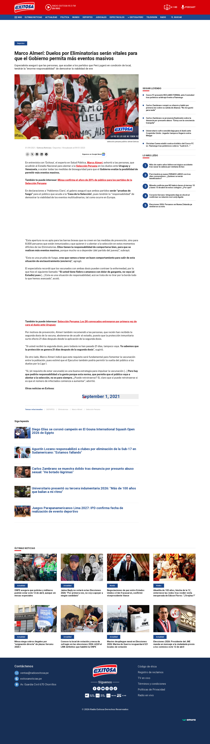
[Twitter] (99, 688)
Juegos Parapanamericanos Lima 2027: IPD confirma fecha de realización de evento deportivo (77, 509)
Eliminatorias (63, 409)
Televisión (151, 17)
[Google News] (111, 688)
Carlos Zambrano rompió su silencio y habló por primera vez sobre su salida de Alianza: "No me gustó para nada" (169, 107)
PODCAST (190, 7)
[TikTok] (115, 688)
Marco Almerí (77, 409)
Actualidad (51, 17)
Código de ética (147, 666)
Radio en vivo (146, 695)
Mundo (75, 17)
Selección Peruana (93, 409)
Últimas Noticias (33, 17)
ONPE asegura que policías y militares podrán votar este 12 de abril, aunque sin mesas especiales (35, 593)
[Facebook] (94, 688)
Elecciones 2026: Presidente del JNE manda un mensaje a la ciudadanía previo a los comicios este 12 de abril (174, 644)
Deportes (88, 17)
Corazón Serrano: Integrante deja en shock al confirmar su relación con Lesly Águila (169, 196)
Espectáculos (117, 17)
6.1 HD (174, 7)
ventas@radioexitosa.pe (34, 673)
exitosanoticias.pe (31, 678)
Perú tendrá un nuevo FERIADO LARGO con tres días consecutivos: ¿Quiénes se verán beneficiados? (170, 176)
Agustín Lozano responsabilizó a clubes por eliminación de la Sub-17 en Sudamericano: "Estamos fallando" (84, 450)
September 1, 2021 (101, 396)
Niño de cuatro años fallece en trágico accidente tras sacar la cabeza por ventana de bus (170, 166)
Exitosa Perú (136, 17)
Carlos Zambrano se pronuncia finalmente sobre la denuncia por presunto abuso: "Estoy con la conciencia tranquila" (170, 120)
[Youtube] (103, 688)
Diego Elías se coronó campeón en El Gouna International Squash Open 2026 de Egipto (83, 431)
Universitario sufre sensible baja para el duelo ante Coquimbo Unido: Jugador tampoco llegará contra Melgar (168, 133)
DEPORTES (50, 409)
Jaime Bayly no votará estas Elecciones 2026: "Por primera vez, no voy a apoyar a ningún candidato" (82, 593)
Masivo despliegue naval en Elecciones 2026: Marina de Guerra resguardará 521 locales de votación (127, 644)
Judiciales (101, 17)
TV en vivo (144, 678)
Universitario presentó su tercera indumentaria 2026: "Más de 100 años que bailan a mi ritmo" (84, 490)
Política (64, 17)
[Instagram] (107, 688)
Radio (163, 17)
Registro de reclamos (150, 672)
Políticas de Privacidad (151, 689)
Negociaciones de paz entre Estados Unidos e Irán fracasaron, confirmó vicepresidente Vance (125, 593)
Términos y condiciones (152, 683)
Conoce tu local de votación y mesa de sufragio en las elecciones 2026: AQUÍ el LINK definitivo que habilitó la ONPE (81, 644)
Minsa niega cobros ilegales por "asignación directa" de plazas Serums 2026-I (33, 644)
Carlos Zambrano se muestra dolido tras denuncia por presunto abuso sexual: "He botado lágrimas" (83, 470)
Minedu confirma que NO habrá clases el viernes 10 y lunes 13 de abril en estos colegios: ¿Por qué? (172, 186)
